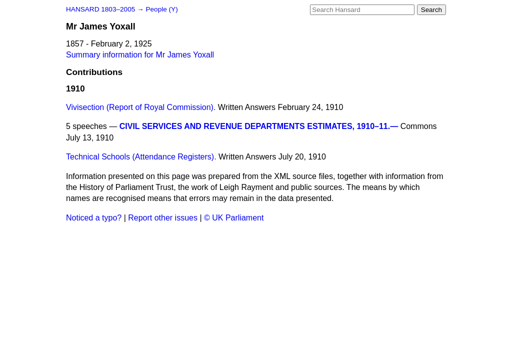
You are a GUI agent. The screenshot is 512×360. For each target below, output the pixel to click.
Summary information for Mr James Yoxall (140, 54)
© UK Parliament (234, 218)
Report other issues (163, 218)
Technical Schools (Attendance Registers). (141, 156)
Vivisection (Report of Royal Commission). (141, 107)
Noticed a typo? (94, 218)
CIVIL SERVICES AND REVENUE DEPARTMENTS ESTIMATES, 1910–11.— (259, 126)
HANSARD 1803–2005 (100, 9)
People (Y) (162, 9)
